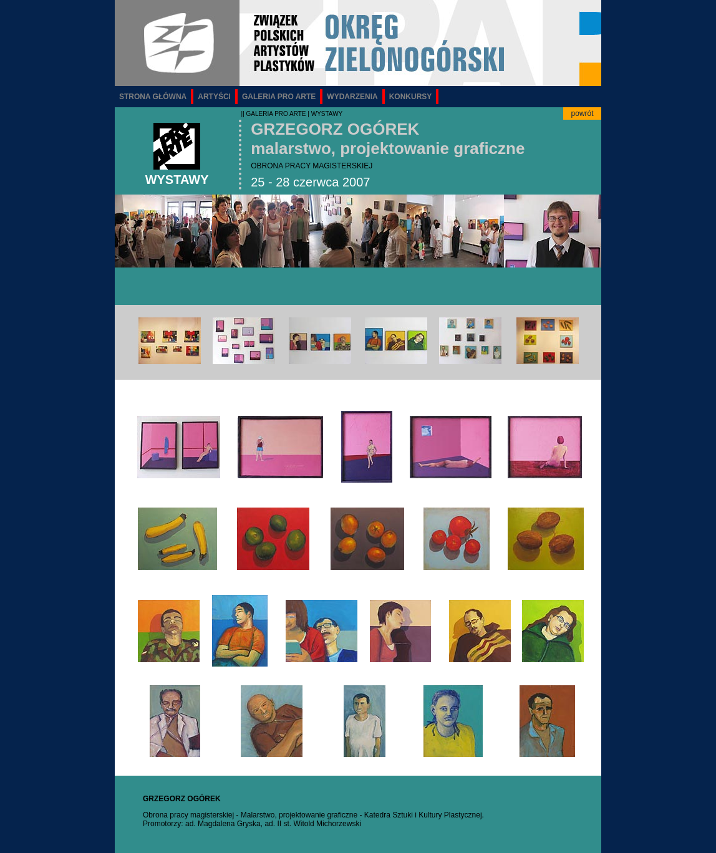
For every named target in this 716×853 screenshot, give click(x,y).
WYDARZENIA (352, 96)
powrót (582, 113)
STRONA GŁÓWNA (152, 96)
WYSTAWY (327, 113)
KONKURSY (410, 96)
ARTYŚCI (214, 96)
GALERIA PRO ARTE (279, 96)
